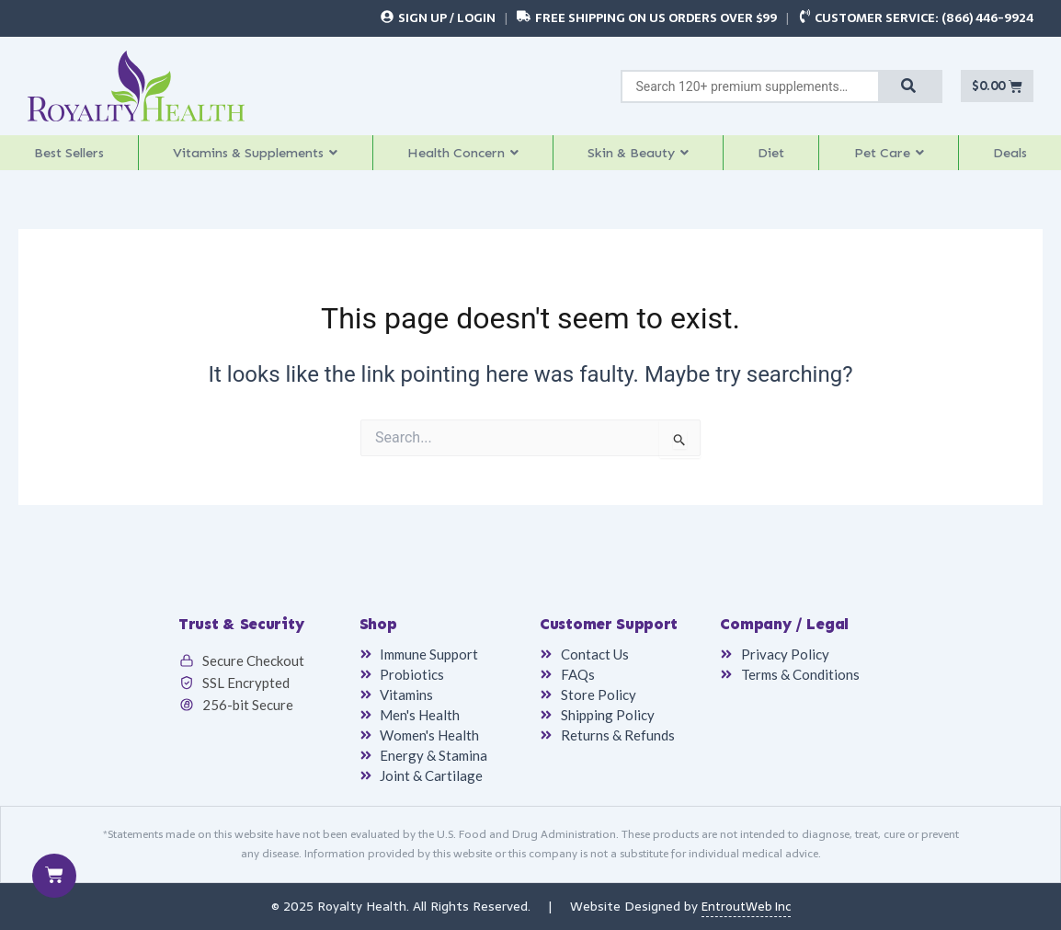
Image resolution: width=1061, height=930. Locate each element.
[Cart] (54, 875)
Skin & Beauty (649, 157)
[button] (259, 157)
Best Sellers (69, 157)
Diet (780, 157)
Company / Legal (784, 625)
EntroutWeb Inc (745, 907)
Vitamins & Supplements (260, 157)
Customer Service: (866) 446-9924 (924, 18)
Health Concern (472, 157)
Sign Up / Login (447, 18)
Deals (1012, 157)
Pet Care (893, 157)
